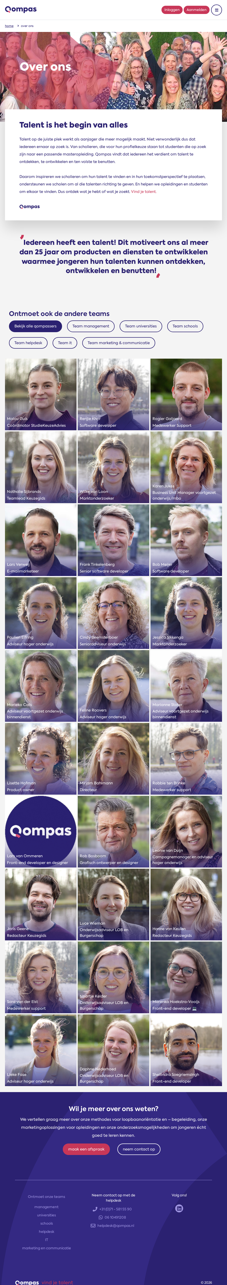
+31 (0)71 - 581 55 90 (112, 1209)
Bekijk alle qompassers (35, 326)
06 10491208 (112, 1217)
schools (46, 1223)
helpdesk (46, 1231)
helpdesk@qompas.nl (112, 1225)
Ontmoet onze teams (46, 1196)
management (46, 1207)
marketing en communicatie (46, 1248)
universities (46, 1215)
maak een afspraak (86, 1149)
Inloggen (172, 9)
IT (46, 1240)
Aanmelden (197, 9)
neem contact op (139, 1149)
